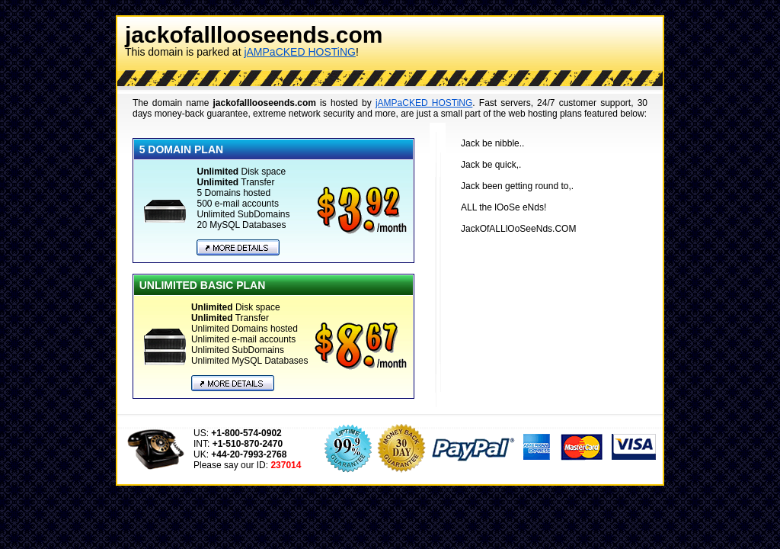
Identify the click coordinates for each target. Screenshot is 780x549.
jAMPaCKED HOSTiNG (300, 52)
